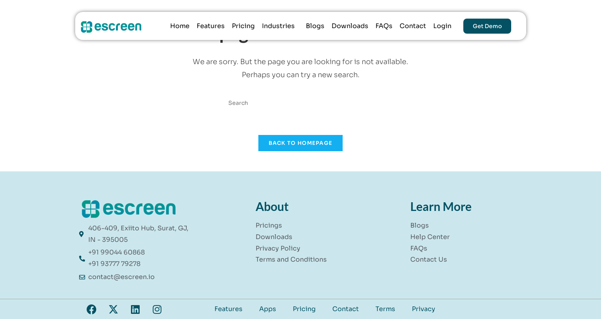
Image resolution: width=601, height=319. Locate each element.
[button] (280, 26)
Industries (278, 26)
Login (442, 26)
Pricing (243, 26)
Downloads (350, 26)
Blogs (315, 26)
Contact (413, 26)
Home (180, 26)
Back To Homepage (301, 143)
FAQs (383, 26)
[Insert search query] (301, 103)
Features (211, 26)
